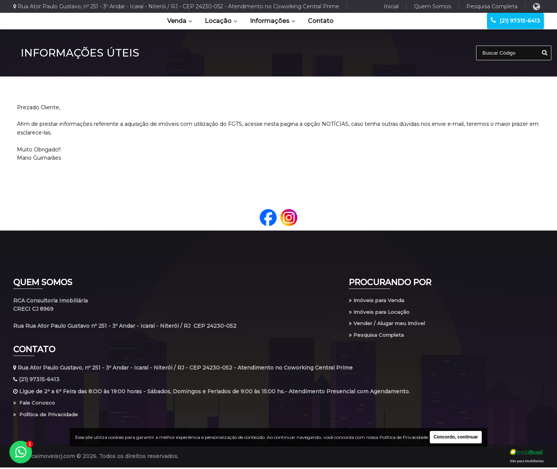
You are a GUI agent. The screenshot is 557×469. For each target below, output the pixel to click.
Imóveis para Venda (377, 300)
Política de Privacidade (47, 415)
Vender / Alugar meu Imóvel (389, 324)
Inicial (391, 6)
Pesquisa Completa (491, 6)
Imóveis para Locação (380, 312)
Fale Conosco (34, 404)
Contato (320, 20)
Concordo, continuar (456, 437)
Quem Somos (432, 6)
